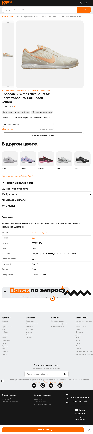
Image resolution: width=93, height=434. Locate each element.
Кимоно (4, 354)
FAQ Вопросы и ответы (10, 402)
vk (34, 385)
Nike (17, 16)
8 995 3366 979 (80, 401)
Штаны (4, 349)
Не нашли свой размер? (46, 129)
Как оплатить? (6, 399)
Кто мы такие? (38, 399)
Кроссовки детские (57, 321)
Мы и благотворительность (43, 404)
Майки (4, 343)
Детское (55, 318)
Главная (4, 16)
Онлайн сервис (9, 395)
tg (51, 385)
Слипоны (29, 337)
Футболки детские (57, 326)
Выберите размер (11, 124)
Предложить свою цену (43, 135)
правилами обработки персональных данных (48, 382)
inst (42, 385)
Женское (30, 318)
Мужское (6, 318)
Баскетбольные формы (59, 324)
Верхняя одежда (7, 326)
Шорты (4, 337)
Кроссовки (5, 321)
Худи (3, 329)
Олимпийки (6, 340)
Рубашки (5, 351)
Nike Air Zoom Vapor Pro (40, 233)
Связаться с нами (40, 402)
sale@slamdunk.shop (80, 397)
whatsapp (59, 385)
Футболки (5, 332)
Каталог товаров (42, 395)
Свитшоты (5, 346)
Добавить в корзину (43, 430)
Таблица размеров (7, 129)
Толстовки (5, 335)
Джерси (4, 324)
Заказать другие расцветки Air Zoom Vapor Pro (18, 176)
